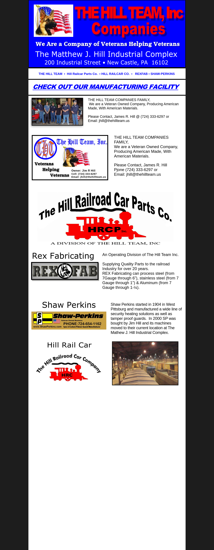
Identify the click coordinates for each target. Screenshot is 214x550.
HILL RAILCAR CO (115, 74)
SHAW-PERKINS (162, 74)
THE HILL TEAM (50, 74)
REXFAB (141, 74)
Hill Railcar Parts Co (82, 74)
